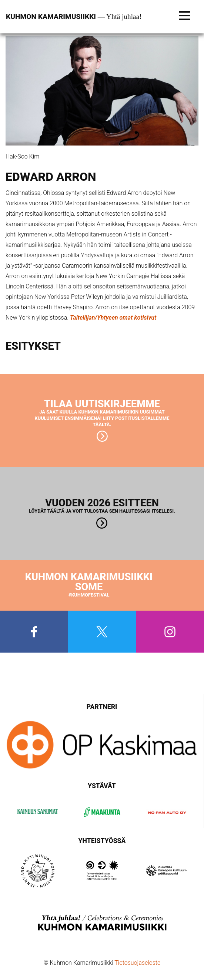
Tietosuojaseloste (137, 962)
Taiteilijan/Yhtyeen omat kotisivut (113, 317)
